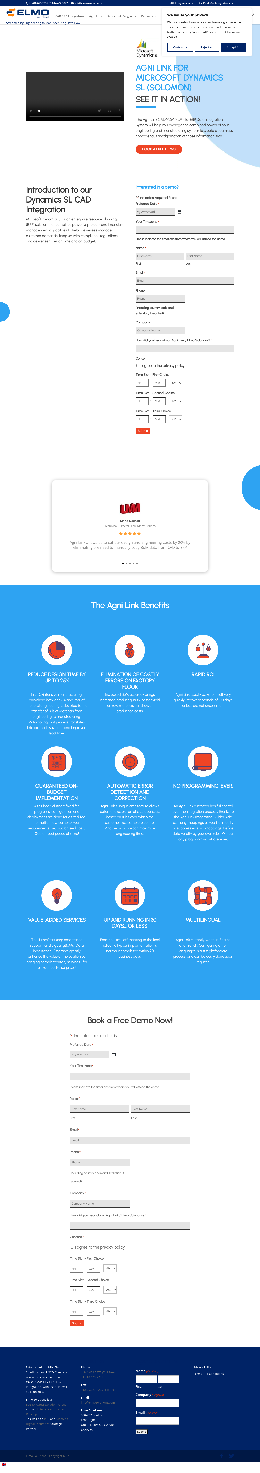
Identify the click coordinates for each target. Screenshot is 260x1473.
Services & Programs (121, 16)
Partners (147, 16)
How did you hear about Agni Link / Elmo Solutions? (174, 340)
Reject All (207, 47)
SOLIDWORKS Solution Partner (47, 1404)
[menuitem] (4, 1464)
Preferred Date (147, 204)
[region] (207, 32)
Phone (141, 291)
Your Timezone (147, 222)
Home (46, 16)
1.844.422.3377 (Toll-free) (98, 1372)
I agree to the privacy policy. (163, 365)
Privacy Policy (202, 1367)
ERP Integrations (180, 3)
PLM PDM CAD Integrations (214, 3)
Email (140, 272)
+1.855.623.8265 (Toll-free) (99, 1390)
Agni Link (95, 16)
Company (143, 322)
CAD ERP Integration (69, 16)
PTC (46, 1419)
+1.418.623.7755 (92, 1377)
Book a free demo (159, 149)
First (138, 263)
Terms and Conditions (208, 1374)
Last (188, 263)
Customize (180, 47)
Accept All (233, 47)
